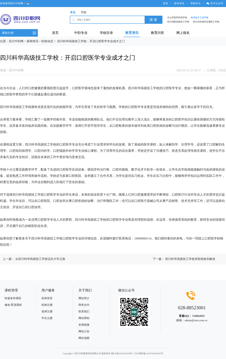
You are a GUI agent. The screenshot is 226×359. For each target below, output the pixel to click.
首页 (165, 3)
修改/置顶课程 (13, 304)
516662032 (198, 315)
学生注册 (47, 318)
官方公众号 (216, 3)
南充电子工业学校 (199, 17)
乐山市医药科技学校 (177, 17)
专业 (72, 12)
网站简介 (83, 298)
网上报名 (183, 33)
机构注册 (47, 304)
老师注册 (47, 311)
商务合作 (83, 304)
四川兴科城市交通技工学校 (206, 21)
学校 (83, 12)
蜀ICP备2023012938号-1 (122, 353)
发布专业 (179, 3)
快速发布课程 (13, 298)
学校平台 (195, 3)
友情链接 (83, 324)
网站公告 (83, 331)
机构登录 (47, 298)
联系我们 (83, 311)
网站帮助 (83, 318)
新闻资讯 (32, 41)
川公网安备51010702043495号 (148, 353)
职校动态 (47, 41)
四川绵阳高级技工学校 (178, 21)
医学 (81, 88)
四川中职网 (16, 41)
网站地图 (83, 338)
